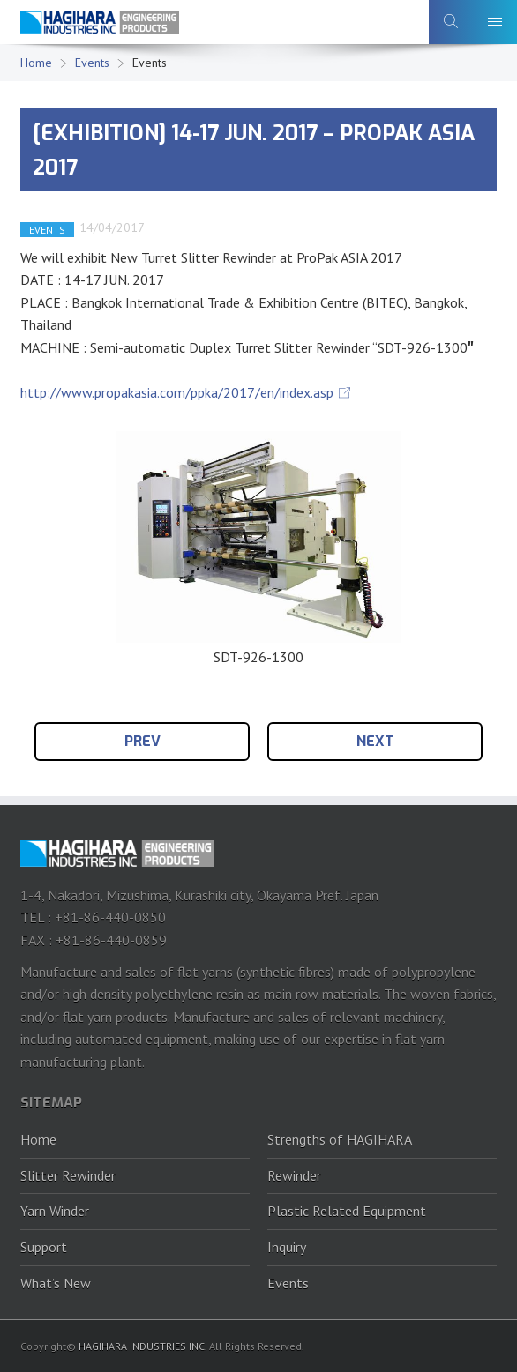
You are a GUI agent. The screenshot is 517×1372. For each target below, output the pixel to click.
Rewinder (294, 1175)
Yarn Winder (54, 1210)
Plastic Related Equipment (346, 1210)
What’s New (55, 1283)
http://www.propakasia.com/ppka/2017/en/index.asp (176, 392)
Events (92, 63)
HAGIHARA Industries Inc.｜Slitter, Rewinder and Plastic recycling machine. (99, 27)
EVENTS (47, 229)
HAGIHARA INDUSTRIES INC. (142, 1346)
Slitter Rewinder (68, 1175)
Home (36, 63)
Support (43, 1247)
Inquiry (286, 1247)
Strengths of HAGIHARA (339, 1139)
